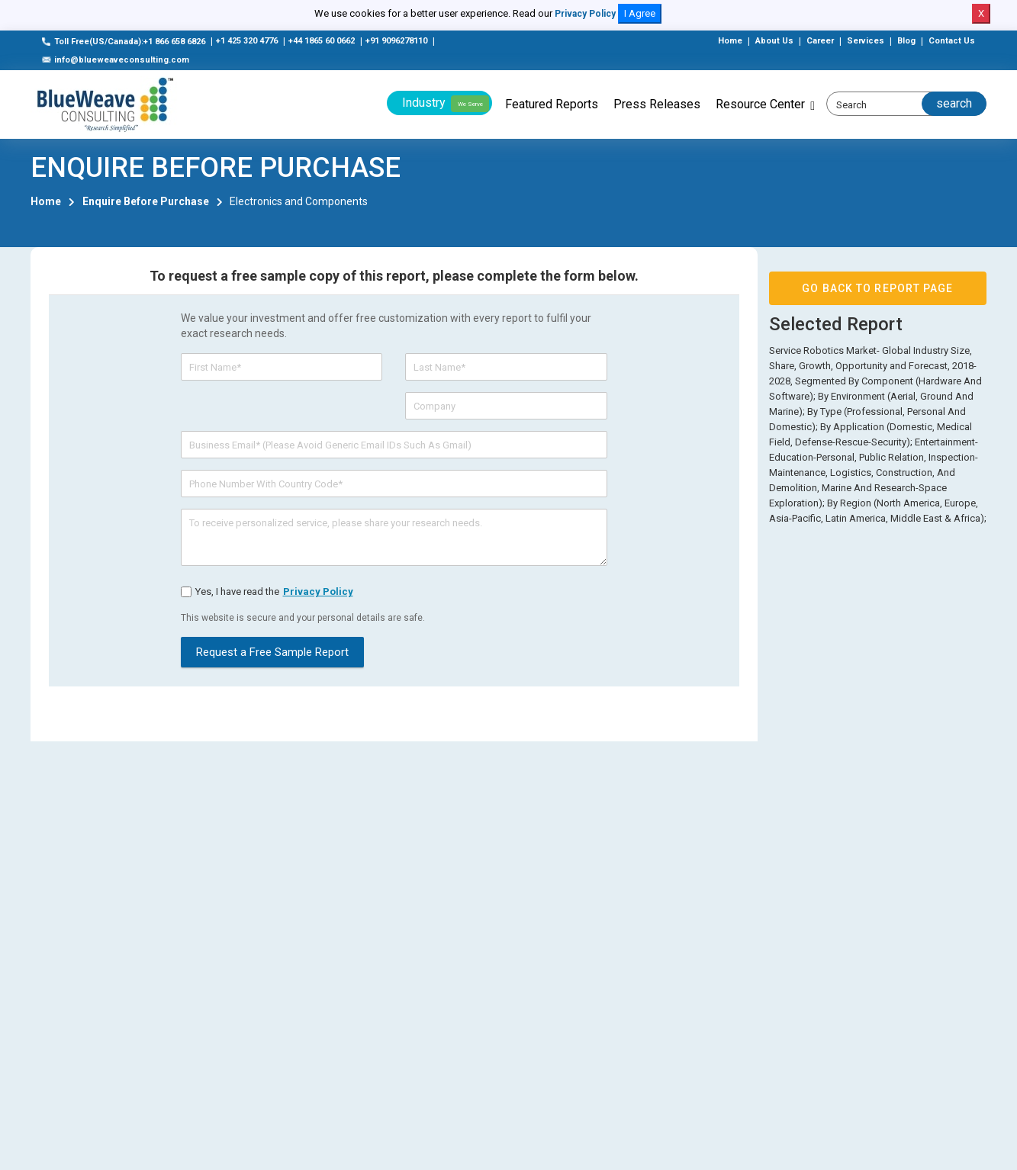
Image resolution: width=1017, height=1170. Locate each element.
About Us (774, 41)
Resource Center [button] (760, 104)
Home (730, 41)
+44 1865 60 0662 (321, 41)
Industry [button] (445, 103)
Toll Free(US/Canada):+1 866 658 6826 (123, 42)
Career (820, 41)
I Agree (639, 13)
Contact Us (951, 41)
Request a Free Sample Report (272, 652)
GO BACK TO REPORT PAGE (877, 288)
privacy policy (318, 591)
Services (865, 41)
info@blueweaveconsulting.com (115, 60)
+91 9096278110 (396, 41)
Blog (906, 41)
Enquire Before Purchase (145, 201)
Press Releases (656, 104)
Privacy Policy (585, 13)
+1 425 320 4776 (247, 41)
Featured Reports (551, 104)
